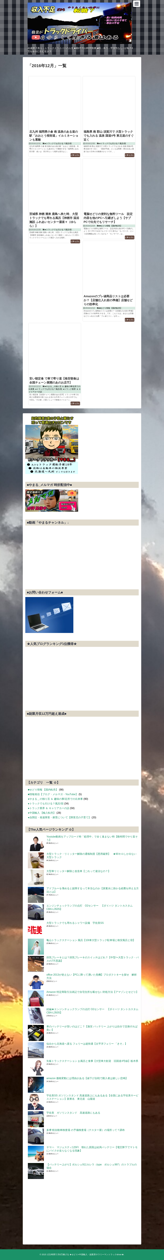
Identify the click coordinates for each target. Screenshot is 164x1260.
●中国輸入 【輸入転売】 (42, 812)
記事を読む (75, 155)
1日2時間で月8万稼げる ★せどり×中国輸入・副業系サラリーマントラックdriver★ (85, 1254)
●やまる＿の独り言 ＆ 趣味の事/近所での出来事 (55, 799)
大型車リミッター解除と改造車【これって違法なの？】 (78, 871)
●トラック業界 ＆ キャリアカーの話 (48, 808)
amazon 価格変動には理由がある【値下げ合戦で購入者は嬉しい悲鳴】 (87, 1078)
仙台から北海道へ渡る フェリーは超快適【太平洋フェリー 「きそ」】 (86, 1043)
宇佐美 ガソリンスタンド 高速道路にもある (73, 1112)
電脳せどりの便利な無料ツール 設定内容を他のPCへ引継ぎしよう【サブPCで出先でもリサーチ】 (108, 218)
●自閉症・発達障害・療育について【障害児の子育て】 (59, 817)
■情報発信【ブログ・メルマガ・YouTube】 (53, 794)
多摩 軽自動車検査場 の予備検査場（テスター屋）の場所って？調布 (85, 1130)
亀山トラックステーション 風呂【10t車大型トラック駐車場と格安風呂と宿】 (90, 940)
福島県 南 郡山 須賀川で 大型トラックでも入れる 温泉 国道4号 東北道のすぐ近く (109, 135)
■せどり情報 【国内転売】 (110, 226)
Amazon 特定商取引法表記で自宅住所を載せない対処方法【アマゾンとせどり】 (92, 992)
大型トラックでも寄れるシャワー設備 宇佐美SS (76, 923)
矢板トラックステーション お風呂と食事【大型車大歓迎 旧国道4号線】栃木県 (92, 1061)
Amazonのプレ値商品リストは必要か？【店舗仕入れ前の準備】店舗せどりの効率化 (108, 300)
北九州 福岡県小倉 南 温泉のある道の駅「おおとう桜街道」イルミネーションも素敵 (53, 135)
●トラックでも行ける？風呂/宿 (58, 143)
